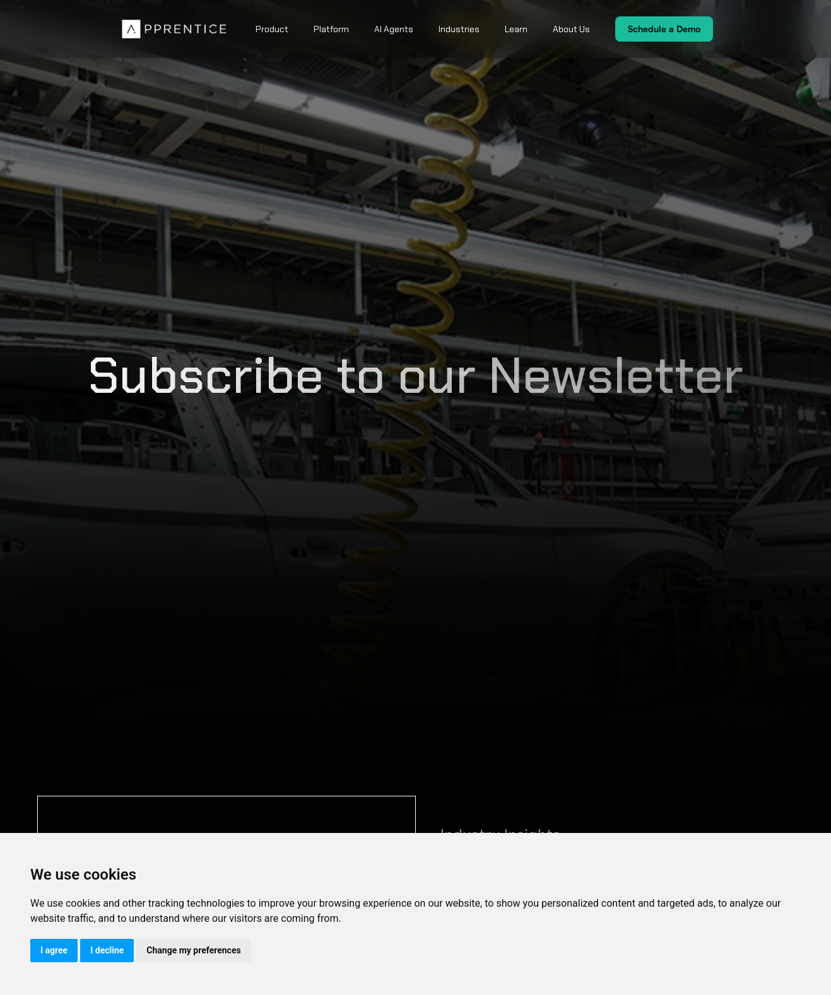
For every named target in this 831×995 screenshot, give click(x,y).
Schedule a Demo (664, 28)
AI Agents (393, 29)
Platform (331, 29)
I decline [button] (107, 950)
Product (272, 29)
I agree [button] (54, 950)
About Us (571, 29)
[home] (174, 29)
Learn (516, 29)
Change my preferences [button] (193, 950)
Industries (459, 29)
